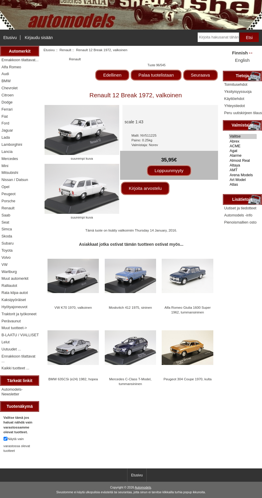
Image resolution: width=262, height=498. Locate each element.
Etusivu (10, 37)
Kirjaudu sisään (39, 37)
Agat (243, 150)
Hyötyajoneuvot (14, 307)
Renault (65, 50)
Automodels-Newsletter (12, 391)
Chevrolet (9, 88)
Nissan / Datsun (14, 179)
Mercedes (9, 158)
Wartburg (9, 271)
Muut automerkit (14, 278)
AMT (243, 170)
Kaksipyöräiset (13, 299)
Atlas (243, 184)
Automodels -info (238, 215)
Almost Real (243, 160)
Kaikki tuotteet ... (15, 368)
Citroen (7, 95)
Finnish (240, 52)
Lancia (7, 151)
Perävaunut (11, 321)
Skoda (6, 236)
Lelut (5, 342)
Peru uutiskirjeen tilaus (243, 113)
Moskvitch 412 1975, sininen (130, 307)
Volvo (6, 257)
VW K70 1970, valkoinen (73, 307)
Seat (5, 222)
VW (4, 264)
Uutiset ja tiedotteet (240, 208)
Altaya (243, 165)
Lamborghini (11, 144)
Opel (5, 187)
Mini (4, 166)
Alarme (243, 155)
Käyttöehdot (234, 98)
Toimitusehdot (236, 84)
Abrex (243, 141)
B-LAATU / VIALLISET (20, 335)
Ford (5, 123)
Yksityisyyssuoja (238, 91)
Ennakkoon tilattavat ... (18, 358)
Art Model (243, 179)
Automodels (143, 487)
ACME (243, 146)
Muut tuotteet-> (14, 328)
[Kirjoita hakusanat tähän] (218, 37)
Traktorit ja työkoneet (19, 314)
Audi (5, 74)
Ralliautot (9, 285)
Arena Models (243, 175)
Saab (5, 215)
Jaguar (7, 130)
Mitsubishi (9, 172)
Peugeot (8, 194)
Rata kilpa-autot (14, 292)
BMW (6, 81)
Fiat (4, 116)
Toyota (7, 250)
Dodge (7, 102)
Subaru (7, 243)
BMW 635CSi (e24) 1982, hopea (73, 379)
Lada (5, 137)
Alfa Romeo (11, 67)
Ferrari (7, 109)
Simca (6, 229)
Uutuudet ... (11, 349)
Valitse (243, 136)
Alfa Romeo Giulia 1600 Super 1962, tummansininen (187, 309)
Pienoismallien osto (240, 222)
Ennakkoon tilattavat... (19, 60)
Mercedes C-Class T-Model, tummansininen (130, 381)
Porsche (8, 201)
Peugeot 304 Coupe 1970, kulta (187, 379)
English (242, 60)
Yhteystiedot (234, 106)
